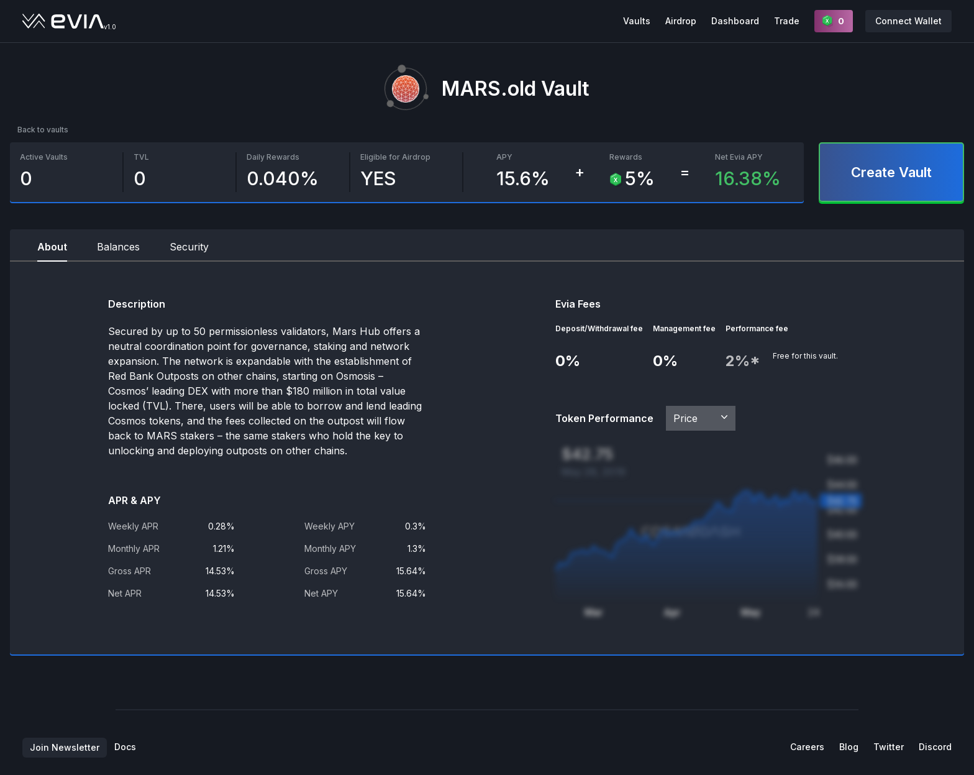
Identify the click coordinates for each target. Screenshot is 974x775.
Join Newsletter (64, 747)
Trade (786, 21)
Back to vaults (42, 129)
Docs (125, 746)
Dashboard (735, 21)
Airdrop (680, 21)
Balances (118, 247)
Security (189, 247)
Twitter (888, 746)
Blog (848, 746)
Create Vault (891, 172)
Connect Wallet (908, 21)
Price (701, 417)
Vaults (636, 21)
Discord (935, 746)
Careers (807, 746)
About (52, 247)
